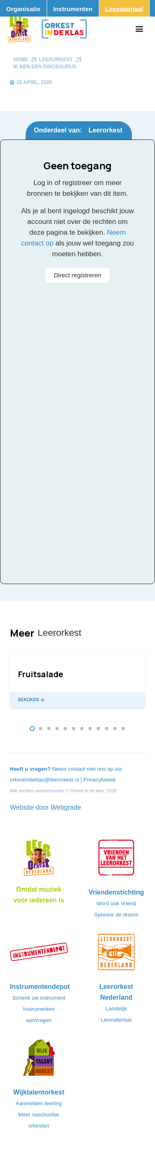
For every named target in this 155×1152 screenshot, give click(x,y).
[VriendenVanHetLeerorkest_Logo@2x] (116, 860)
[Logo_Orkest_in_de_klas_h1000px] (64, 29)
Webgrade (65, 807)
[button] (139, 29)
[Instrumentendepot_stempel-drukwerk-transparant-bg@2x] (39, 954)
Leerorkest (56, 60)
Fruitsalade (40, 674)
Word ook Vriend (116, 903)
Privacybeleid (99, 780)
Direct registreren (77, 275)
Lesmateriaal (116, 1020)
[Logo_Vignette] (19, 28)
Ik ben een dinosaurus (44, 67)
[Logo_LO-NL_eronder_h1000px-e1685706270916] (39, 860)
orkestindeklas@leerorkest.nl (44, 780)
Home (20, 60)
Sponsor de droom (116, 914)
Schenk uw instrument (38, 998)
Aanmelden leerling (39, 1103)
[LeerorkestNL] (116, 954)
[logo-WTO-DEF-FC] (39, 1060)
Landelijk (116, 1008)
